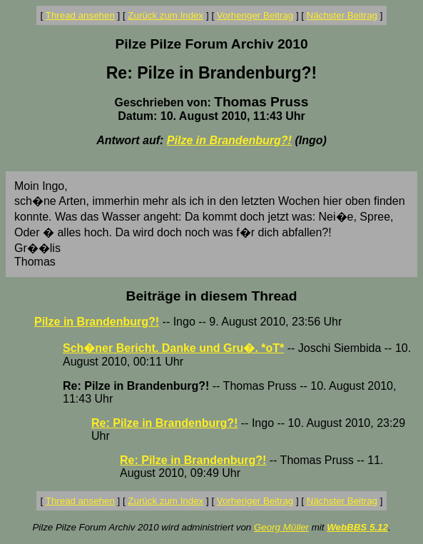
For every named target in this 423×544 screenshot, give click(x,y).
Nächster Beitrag (342, 15)
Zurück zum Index (165, 15)
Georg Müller (281, 527)
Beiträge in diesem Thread (211, 295)
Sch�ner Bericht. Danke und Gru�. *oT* (173, 348)
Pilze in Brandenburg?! (229, 140)
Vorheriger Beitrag (255, 15)
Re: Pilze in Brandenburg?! (164, 423)
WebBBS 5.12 (357, 527)
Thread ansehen (80, 15)
